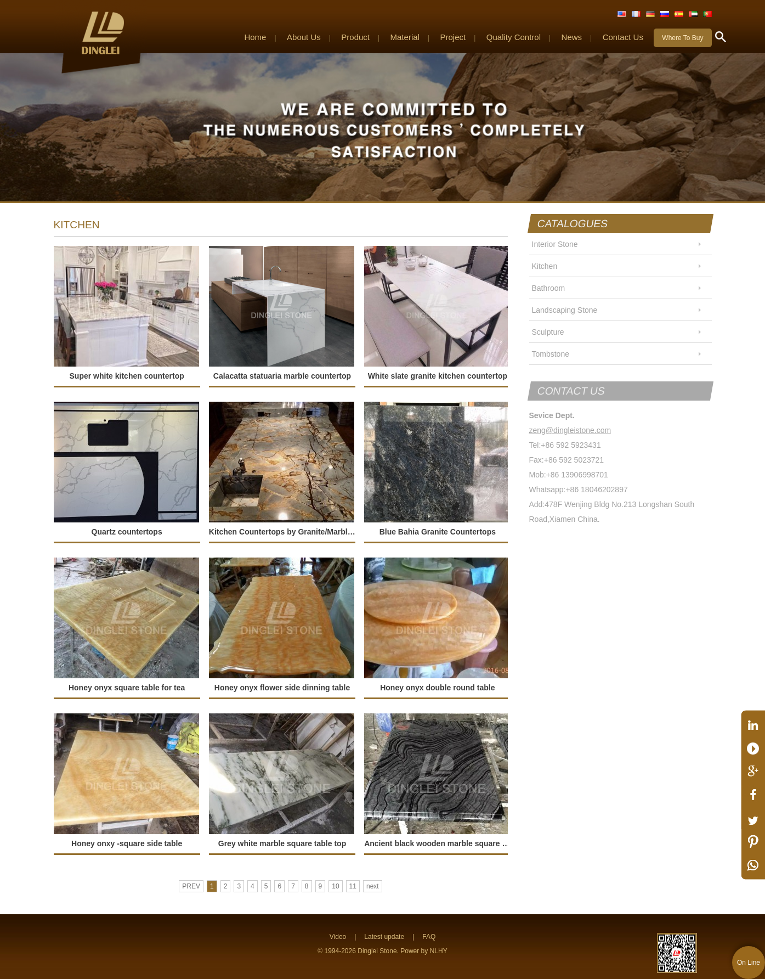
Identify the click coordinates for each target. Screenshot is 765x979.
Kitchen (545, 266)
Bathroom (548, 288)
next (372, 886)
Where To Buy (682, 38)
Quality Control (513, 37)
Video (338, 937)
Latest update (384, 937)
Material (405, 37)
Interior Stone (555, 244)
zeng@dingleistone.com (570, 430)
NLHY (438, 951)
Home (255, 37)
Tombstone (550, 354)
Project (453, 37)
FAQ (428, 937)
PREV (191, 886)
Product (355, 37)
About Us (304, 37)
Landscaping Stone (565, 310)
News (572, 37)
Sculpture (548, 332)
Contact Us (623, 37)
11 (352, 886)
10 (335, 886)
